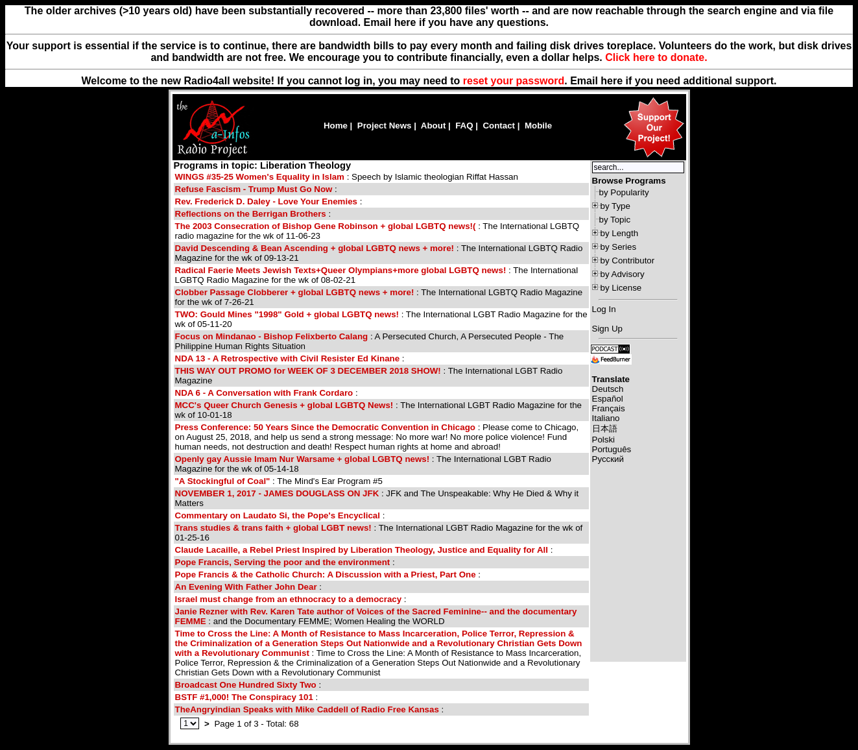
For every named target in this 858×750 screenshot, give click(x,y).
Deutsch (608, 389)
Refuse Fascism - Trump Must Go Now (254, 189)
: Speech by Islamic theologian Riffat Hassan (346, 177)
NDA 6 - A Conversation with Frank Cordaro (264, 393)
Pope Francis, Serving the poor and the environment (282, 562)
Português (612, 449)
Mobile (538, 125)
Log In (604, 309)
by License (621, 288)
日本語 (604, 428)
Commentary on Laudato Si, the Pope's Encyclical (277, 515)
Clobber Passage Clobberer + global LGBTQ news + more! (294, 292)
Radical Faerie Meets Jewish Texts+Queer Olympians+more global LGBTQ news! (340, 270)
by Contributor (628, 260)
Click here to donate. (656, 57)
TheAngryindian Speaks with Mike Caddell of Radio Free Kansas (307, 709)
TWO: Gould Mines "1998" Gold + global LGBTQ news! (287, 314)
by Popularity (624, 192)
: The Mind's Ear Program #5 (279, 481)
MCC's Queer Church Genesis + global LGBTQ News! (284, 405)
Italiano (606, 418)
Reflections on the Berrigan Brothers (250, 214)
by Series (619, 247)
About (433, 125)
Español (607, 399)
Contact (499, 125)
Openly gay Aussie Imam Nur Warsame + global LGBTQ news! (302, 459)
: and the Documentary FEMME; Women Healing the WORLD (376, 616)
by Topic (615, 219)
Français (608, 408)
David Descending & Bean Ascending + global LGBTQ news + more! (315, 248)
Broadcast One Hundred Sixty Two (245, 685)
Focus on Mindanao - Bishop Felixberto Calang (271, 336)
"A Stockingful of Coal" (222, 481)
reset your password (514, 80)
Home (336, 125)
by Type (615, 206)
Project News (384, 125)
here (612, 80)
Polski (603, 439)
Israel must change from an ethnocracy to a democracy (288, 599)
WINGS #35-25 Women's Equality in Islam (261, 177)
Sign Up (607, 328)
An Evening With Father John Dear (246, 587)
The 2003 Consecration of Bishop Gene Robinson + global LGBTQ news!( (325, 226)
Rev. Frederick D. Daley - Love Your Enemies (266, 201)
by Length (620, 233)
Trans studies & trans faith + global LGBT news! (273, 528)
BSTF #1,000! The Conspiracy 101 (244, 697)
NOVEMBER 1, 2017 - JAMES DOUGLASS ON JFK (277, 493)
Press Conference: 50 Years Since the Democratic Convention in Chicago (325, 427)
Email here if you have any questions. (456, 22)
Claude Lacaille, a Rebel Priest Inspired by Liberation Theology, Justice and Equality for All (361, 550)
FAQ (464, 125)
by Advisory (623, 274)
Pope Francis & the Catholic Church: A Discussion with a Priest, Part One (325, 574)
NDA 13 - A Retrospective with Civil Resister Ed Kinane (287, 358)
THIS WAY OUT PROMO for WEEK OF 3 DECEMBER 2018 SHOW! (308, 371)
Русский (608, 459)
